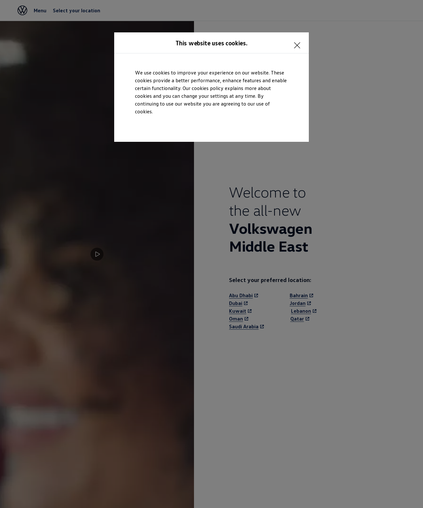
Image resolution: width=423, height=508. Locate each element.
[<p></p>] (299, 42)
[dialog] (211, 254)
